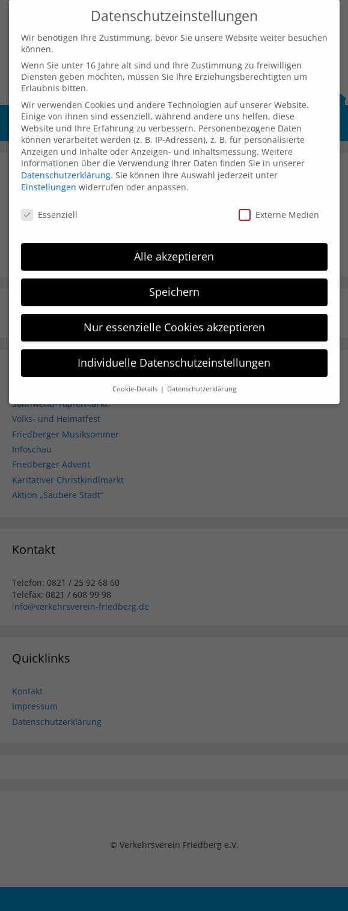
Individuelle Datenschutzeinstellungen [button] (174, 351)
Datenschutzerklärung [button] (201, 377)
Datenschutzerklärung (66, 164)
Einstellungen (48, 175)
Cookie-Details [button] (135, 377)
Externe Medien (279, 203)
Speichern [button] (174, 281)
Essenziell (49, 203)
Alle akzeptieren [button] (174, 245)
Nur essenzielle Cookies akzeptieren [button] (174, 316)
